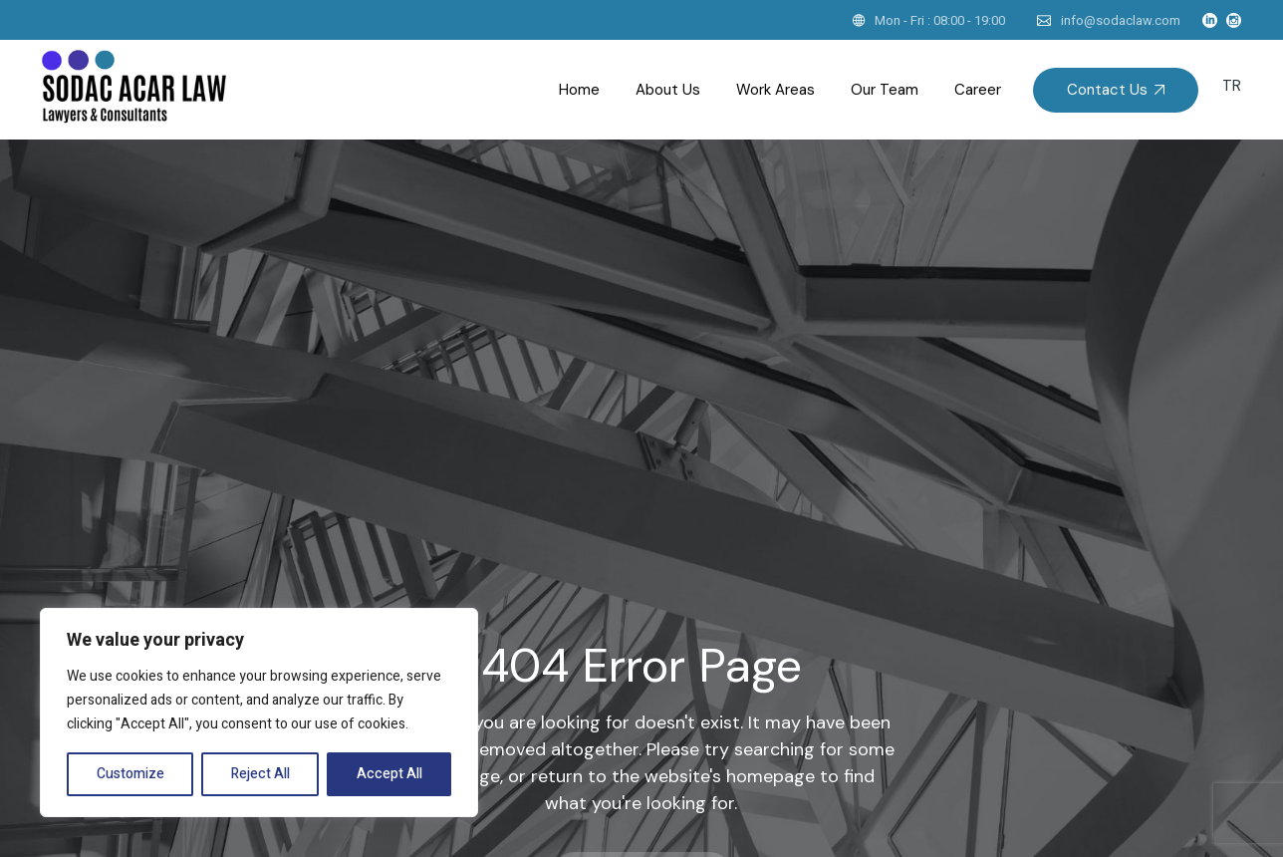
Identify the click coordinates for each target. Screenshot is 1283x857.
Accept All (389, 773)
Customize (130, 773)
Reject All (260, 773)
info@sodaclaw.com (1120, 20)
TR (1231, 86)
